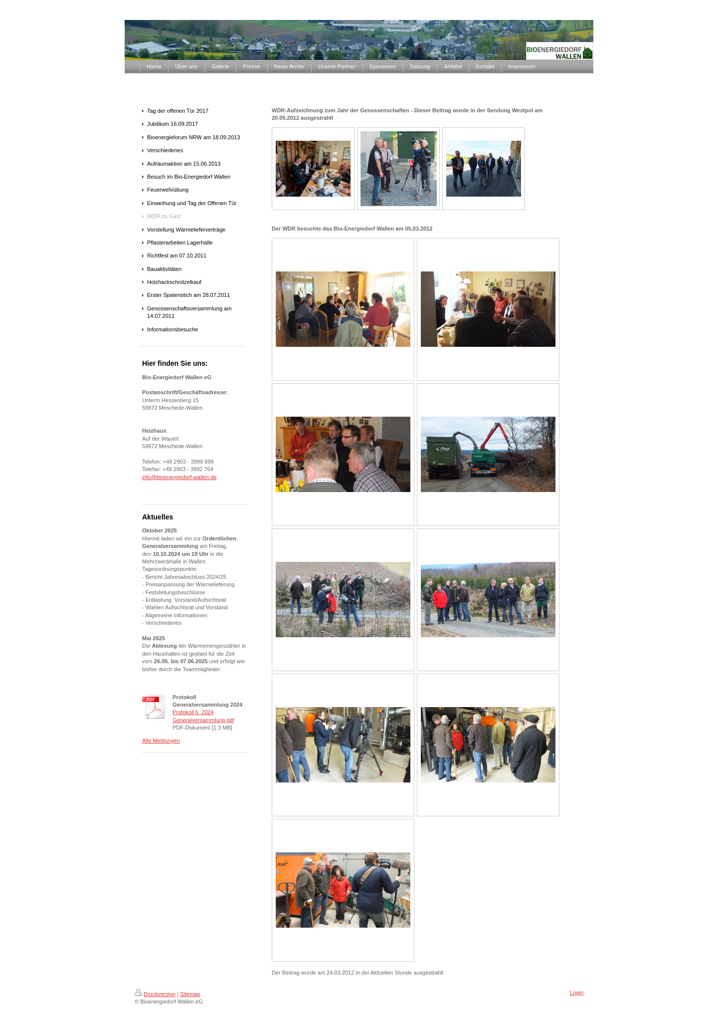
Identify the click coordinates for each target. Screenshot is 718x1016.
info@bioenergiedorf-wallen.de (179, 477)
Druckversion (155, 994)
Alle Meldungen (161, 741)
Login (576, 993)
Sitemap (190, 994)
